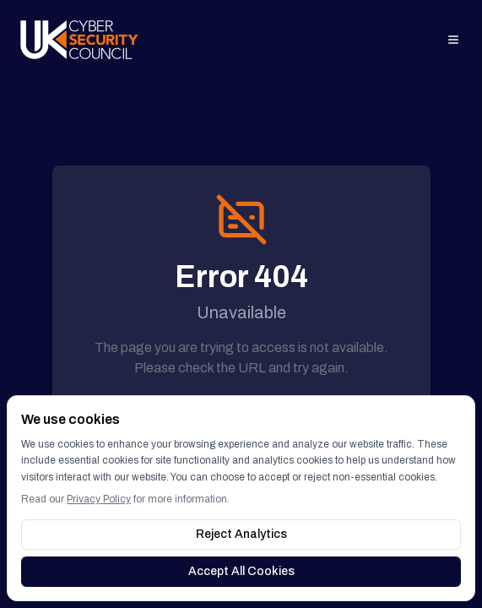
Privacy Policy (99, 499)
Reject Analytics (241, 534)
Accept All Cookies (241, 571)
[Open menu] (453, 39)
